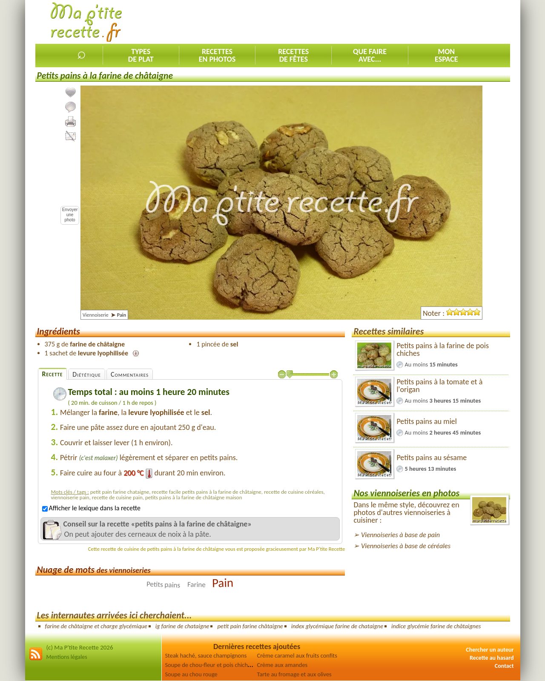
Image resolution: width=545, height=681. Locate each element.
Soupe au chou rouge (191, 674)
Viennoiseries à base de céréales (405, 546)
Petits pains (163, 585)
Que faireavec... (370, 55)
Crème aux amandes (282, 665)
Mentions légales (66, 657)
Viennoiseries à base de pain (400, 535)
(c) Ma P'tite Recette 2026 (79, 647)
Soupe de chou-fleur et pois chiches (209, 665)
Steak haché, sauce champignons (206, 655)
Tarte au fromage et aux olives (294, 674)
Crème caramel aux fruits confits (297, 655)
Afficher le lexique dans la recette (91, 508)
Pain (223, 583)
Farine (196, 584)
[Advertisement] (355, 22)
